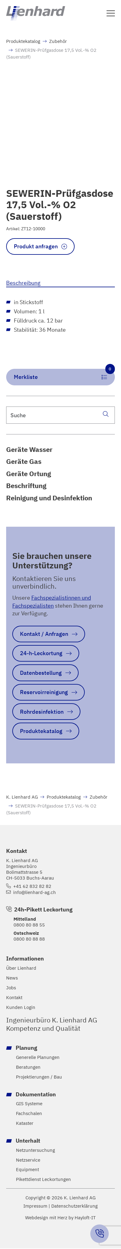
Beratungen (28, 1067)
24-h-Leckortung (41, 653)
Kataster (24, 1123)
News (12, 978)
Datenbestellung (41, 672)
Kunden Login (20, 1007)
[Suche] (105, 414)
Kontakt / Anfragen (44, 633)
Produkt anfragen (36, 246)
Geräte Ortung (28, 473)
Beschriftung (26, 485)
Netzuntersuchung (35, 1150)
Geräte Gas (23, 461)
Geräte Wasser (29, 449)
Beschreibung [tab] (23, 282)
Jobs (11, 988)
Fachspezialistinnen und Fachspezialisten (51, 601)
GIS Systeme (29, 1103)
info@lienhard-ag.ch (34, 892)
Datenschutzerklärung (74, 1206)
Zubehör (58, 41)
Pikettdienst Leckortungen (43, 1179)
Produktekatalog (23, 41)
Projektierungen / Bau (39, 1076)
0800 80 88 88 (29, 939)
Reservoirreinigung (44, 692)
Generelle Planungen (38, 1057)
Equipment (27, 1169)
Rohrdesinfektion (42, 711)
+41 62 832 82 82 (32, 886)
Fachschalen (29, 1113)
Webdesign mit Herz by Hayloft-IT (60, 1217)
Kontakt (14, 997)
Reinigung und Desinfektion (49, 498)
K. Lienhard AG (22, 797)
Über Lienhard (21, 968)
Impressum (35, 1206)
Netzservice (28, 1160)
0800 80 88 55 (29, 925)
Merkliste (64, 374)
